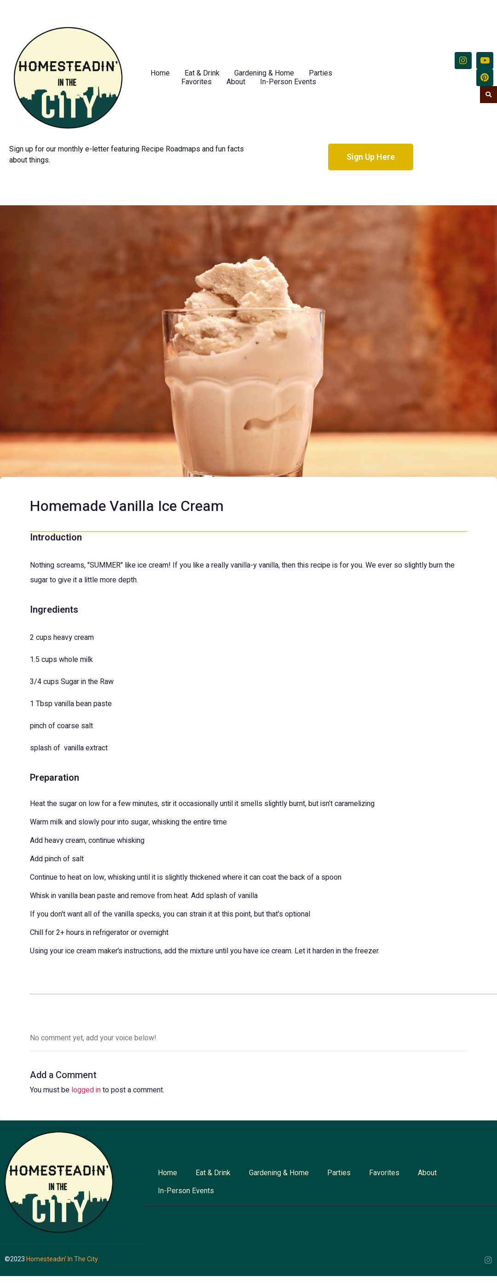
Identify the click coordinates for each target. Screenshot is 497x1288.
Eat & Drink (202, 73)
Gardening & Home (264, 73)
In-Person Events (288, 81)
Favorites (196, 81)
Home (160, 73)
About (235, 81)
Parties (320, 73)
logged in (86, 1090)
